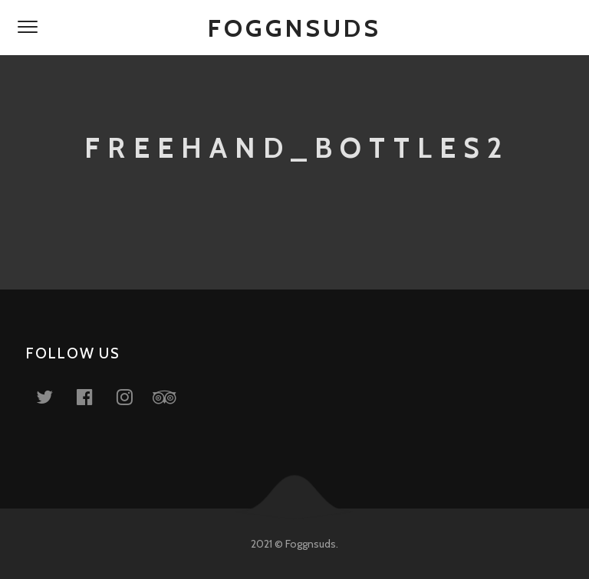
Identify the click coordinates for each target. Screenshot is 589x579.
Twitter (53, 396)
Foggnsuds (294, 28)
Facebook (93, 396)
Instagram (133, 396)
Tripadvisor (173, 396)
